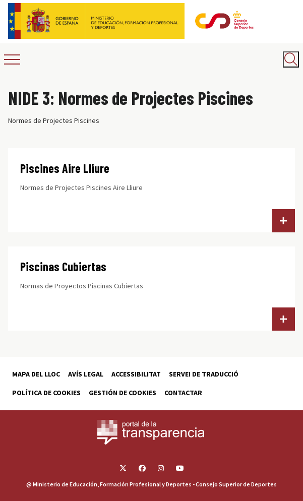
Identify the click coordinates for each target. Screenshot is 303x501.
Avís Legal (85, 374)
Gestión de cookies (122, 392)
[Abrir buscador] (291, 59)
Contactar (183, 392)
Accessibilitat (136, 374)
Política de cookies (46, 392)
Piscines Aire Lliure (64, 168)
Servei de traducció (203, 374)
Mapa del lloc (36, 374)
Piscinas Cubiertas (63, 266)
